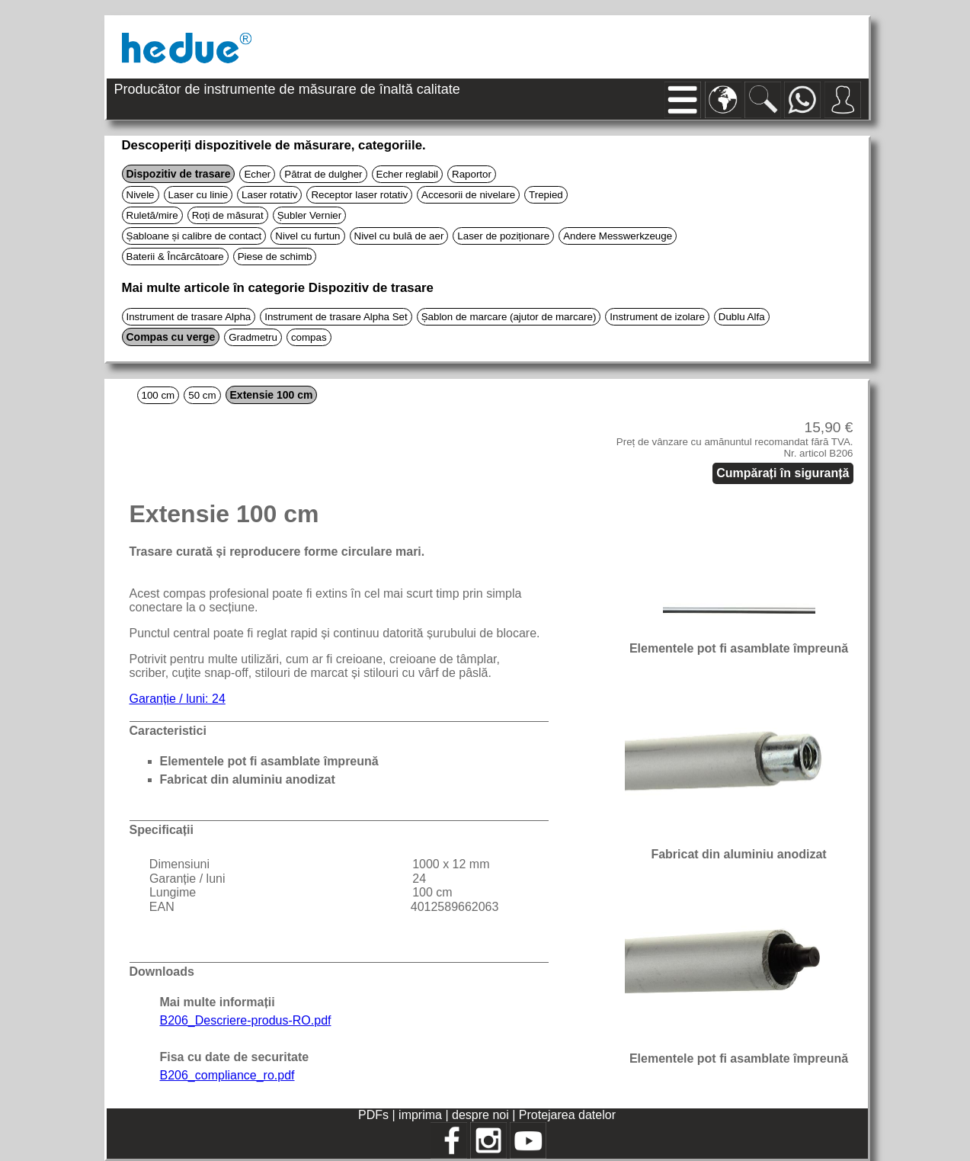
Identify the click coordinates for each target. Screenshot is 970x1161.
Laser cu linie (198, 194)
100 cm (158, 395)
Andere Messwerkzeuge (617, 236)
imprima (420, 1114)
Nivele (140, 194)
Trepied (546, 194)
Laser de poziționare (503, 236)
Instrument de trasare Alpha (188, 316)
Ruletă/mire (152, 215)
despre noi (480, 1114)
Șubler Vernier (309, 215)
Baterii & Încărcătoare (175, 256)
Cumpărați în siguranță (782, 473)
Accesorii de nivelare (468, 194)
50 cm (202, 395)
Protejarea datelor (567, 1114)
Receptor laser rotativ (359, 194)
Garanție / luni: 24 (178, 698)
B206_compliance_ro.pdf (227, 1075)
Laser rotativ (269, 194)
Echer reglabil (407, 174)
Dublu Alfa (742, 316)
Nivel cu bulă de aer (399, 236)
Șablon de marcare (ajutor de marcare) (509, 316)
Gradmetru (253, 337)
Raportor (471, 174)
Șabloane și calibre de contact (194, 236)
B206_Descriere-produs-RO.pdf (245, 1020)
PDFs (373, 1114)
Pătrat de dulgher (323, 174)
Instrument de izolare (657, 316)
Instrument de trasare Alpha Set (335, 316)
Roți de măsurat (228, 215)
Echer (257, 174)
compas (309, 337)
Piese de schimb (275, 256)
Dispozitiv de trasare (178, 174)
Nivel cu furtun (307, 236)
